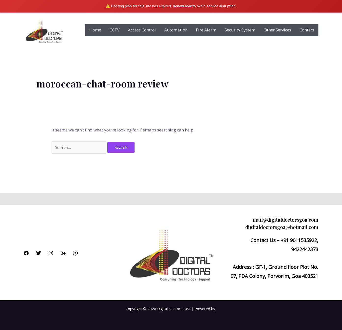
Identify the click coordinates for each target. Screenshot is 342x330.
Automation (176, 30)
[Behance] (63, 253)
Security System (240, 30)
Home (95, 30)
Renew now (182, 6)
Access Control (142, 30)
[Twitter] (38, 253)
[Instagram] (50, 253)
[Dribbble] (75, 253)
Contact (307, 30)
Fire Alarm (206, 30)
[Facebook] (26, 253)
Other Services (277, 30)
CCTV (114, 30)
